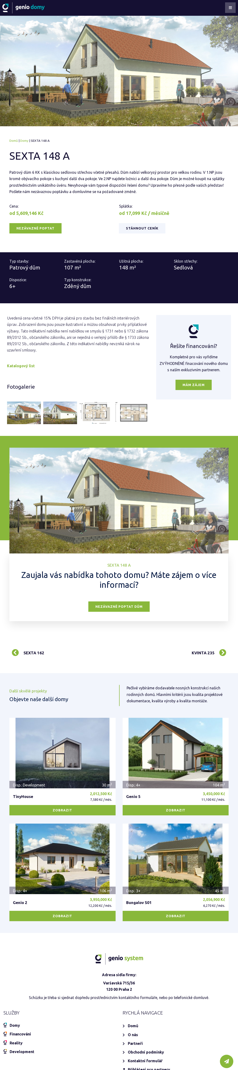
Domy (24, 140)
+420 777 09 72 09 (30, 1004)
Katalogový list (21, 366)
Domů (13, 140)
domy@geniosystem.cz (34, 1017)
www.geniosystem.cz (41, 1056)
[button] (35, 228)
